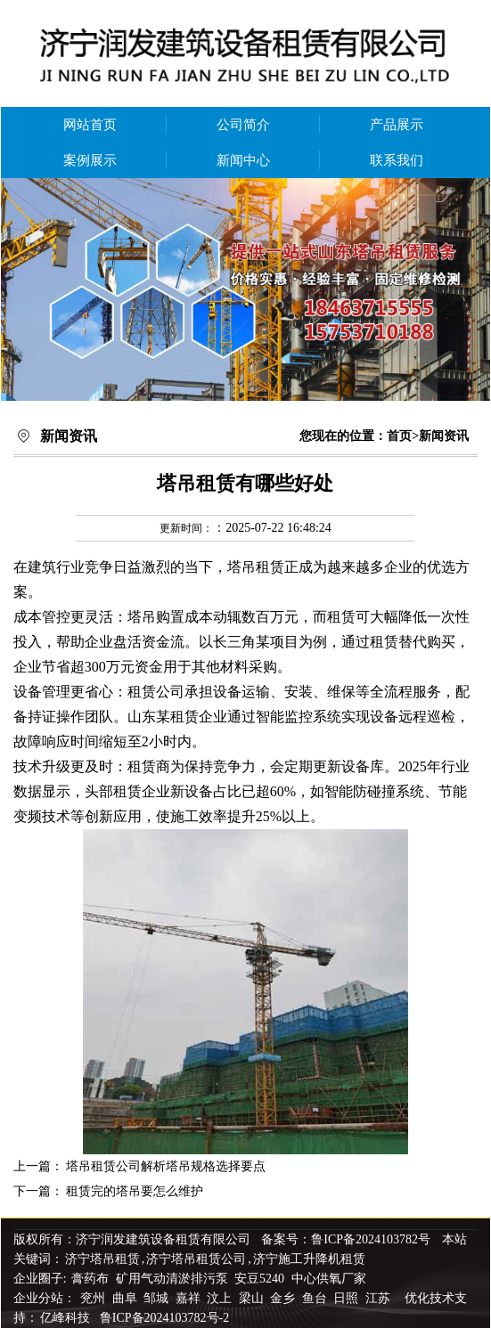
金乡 (284, 1298)
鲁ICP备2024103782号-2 (164, 1317)
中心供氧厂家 (328, 1278)
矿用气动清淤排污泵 (174, 1278)
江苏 (379, 1298)
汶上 (221, 1298)
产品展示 (396, 125)
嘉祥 (190, 1298)
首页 (399, 436)
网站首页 (90, 125)
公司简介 (243, 125)
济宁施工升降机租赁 (309, 1259)
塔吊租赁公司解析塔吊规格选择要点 (166, 1166)
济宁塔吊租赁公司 (196, 1259)
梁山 (253, 1298)
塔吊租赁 (255, 566)
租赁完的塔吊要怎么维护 (134, 1191)
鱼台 (316, 1298)
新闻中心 (243, 160)
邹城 (157, 1298)
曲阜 (126, 1298)
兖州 (94, 1298)
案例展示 (90, 160)
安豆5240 (259, 1278)
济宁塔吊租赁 (102, 1259)
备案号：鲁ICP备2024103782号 (345, 1239)
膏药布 (90, 1278)
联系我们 (396, 160)
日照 (347, 1298)
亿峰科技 (65, 1317)
